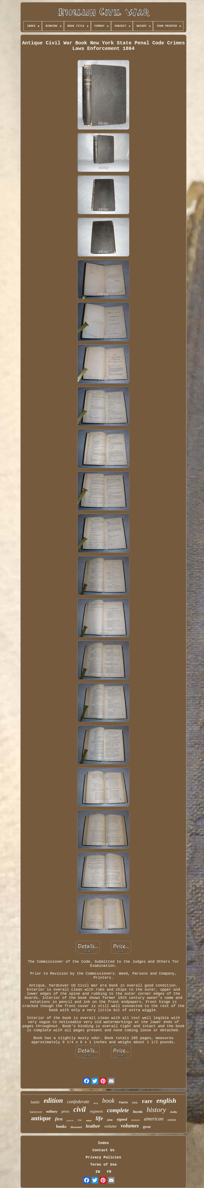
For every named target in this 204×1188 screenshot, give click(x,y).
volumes (130, 1126)
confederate (78, 1101)
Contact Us (103, 1150)
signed (122, 1119)
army (96, 1103)
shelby (173, 1111)
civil (79, 1109)
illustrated (76, 1127)
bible (135, 1102)
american (153, 1118)
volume (110, 1126)
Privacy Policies (103, 1157)
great (147, 1127)
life (99, 1118)
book (108, 1100)
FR (109, 1172)
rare (147, 1101)
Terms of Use (103, 1165)
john (109, 1119)
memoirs (135, 1120)
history (156, 1109)
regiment (96, 1111)
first (59, 1118)
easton (172, 1119)
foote (123, 1102)
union (89, 1120)
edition (53, 1100)
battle (35, 1102)
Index (103, 1143)
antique (41, 1118)
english (166, 1100)
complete (118, 1110)
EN (98, 1172)
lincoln (138, 1111)
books (61, 1126)
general (70, 1120)
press (65, 1111)
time (80, 1120)
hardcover (36, 1111)
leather (93, 1126)
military (52, 1111)
